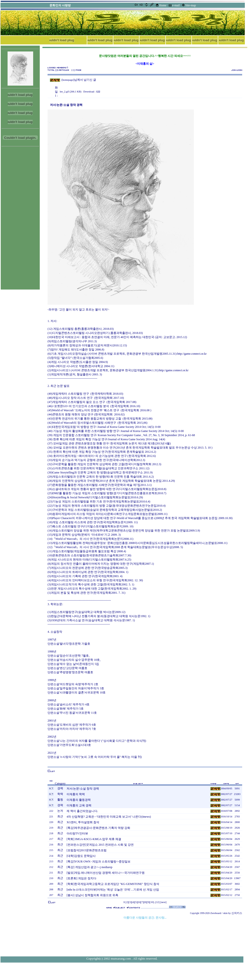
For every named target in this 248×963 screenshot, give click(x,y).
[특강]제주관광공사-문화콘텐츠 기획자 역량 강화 (98, 828)
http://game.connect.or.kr (192, 353)
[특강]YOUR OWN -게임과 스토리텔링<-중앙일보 (98, 861)
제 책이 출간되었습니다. (82, 811)
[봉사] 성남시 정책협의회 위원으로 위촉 (92, 895)
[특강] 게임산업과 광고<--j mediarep (89, 867)
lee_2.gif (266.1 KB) (70, 91)
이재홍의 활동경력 (79, 800)
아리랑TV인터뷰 (77, 833)
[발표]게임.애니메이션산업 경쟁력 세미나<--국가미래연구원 (106, 872)
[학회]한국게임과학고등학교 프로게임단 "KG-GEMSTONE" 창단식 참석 (113, 884)
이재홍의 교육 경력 (79, 805)
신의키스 (236, 913)
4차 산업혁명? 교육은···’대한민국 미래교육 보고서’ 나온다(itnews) (109, 816)
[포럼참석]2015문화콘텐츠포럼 (87, 850)
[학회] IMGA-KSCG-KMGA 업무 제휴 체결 (94, 839)
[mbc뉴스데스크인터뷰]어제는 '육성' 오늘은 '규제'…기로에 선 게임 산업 (113, 889)
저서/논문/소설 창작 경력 (83, 788)
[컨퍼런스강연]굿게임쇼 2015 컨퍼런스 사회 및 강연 (100, 844)
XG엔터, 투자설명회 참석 (83, 822)
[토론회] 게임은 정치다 (81, 878)
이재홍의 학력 (76, 794)
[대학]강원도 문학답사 (81, 856)
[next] (163, 902)
